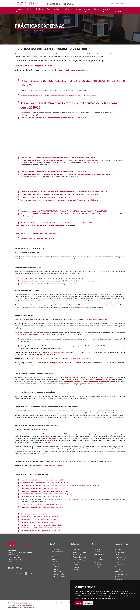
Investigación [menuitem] (107, 9)
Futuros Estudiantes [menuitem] (53, 9)
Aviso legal (11, 605)
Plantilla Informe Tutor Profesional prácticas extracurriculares (41, 525)
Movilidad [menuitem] (78, 9)
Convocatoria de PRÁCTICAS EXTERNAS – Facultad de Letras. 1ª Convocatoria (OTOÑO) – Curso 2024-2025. (60, 194)
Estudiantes (26, 31)
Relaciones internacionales (57, 550)
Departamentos (99, 554)
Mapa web (30, 607)
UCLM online (77, 554)
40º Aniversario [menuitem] (118, 10)
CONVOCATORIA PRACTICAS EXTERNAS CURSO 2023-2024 (35, 233)
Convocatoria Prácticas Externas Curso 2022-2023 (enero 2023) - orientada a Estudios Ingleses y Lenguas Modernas (60, 485)
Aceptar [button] (78, 603)
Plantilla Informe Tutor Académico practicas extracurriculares (41, 528)
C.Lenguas (97, 567)
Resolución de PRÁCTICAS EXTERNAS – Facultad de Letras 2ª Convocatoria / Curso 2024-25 (53, 171)
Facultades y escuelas (98, 550)
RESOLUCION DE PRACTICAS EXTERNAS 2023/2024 (38, 238)
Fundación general (58, 576)
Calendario (76, 564)
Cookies (18, 605)
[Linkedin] (20, 573)
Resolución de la (57, 223)
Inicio (19, 31)
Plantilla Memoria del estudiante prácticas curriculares (38, 522)
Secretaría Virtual (121, 554)
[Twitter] (16, 573)
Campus (55, 554)
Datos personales (28, 605)
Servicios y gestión (58, 574)
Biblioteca (118, 549)
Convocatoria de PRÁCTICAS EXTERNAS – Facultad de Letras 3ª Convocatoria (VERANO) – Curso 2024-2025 (60, 160)
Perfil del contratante (119, 570)
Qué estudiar (77, 549)
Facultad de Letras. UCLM (60, 3)
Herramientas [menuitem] (120, 3)
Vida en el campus (79, 557)
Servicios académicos (77, 568)
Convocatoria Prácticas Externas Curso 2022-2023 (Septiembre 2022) (44, 491)
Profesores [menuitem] (67, 9)
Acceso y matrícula (79, 552)
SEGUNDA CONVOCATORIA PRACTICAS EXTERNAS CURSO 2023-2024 (39, 225)
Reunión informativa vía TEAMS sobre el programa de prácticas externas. (59, 200)
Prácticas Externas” (73, 499)
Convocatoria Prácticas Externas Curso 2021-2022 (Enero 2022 (42, 507)
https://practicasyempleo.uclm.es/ (72, 70)
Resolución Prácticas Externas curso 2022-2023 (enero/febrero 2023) (44, 483)
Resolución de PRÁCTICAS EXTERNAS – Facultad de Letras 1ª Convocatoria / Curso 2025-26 (53, 118)
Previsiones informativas (56, 565)
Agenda (54, 562)
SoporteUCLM (17, 567)
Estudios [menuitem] (29, 9)
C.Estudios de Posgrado (98, 563)
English (112, 3)
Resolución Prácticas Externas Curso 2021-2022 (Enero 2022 (41, 504)
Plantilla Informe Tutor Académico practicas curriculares (39, 519)
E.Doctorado (98, 559)
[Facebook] (12, 573)
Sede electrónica (120, 557)
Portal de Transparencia (57, 570)
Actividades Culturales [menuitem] (91, 9)
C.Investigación (99, 557)
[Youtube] (27, 573)
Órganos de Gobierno (56, 558)
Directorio (118, 579)
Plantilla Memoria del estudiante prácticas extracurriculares (40, 530)
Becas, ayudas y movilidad (78, 561)
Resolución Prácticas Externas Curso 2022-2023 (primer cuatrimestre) (44, 494)
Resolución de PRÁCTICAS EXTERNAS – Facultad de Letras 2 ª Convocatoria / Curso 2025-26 (52, 95)
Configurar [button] (88, 603)
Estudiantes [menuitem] (40, 9)
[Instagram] (24, 573)
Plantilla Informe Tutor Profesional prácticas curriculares (39, 517)
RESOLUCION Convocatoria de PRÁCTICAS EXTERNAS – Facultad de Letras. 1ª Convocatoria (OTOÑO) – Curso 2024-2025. (65, 192)
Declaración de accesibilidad (17, 607)
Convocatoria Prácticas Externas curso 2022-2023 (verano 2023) (42, 480)
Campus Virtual (120, 552)
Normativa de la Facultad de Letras (32, 514)
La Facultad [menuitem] (19, 9)
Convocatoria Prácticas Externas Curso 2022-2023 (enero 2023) (42, 488)
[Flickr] (31, 573)
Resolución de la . (58, 157)
